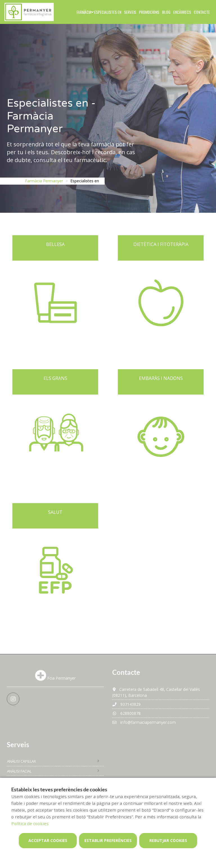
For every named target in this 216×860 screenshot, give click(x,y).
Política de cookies (30, 823)
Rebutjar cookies (168, 840)
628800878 (126, 713)
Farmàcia (83, 12)
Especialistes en (107, 12)
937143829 (126, 704)
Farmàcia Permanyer (44, 180)
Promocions (149, 12)
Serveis (130, 12)
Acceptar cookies (47, 840)
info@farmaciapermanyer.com (144, 722)
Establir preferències (108, 840)
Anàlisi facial (19, 771)
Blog (166, 12)
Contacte (202, 12)
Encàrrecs (182, 12)
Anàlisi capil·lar (21, 761)
